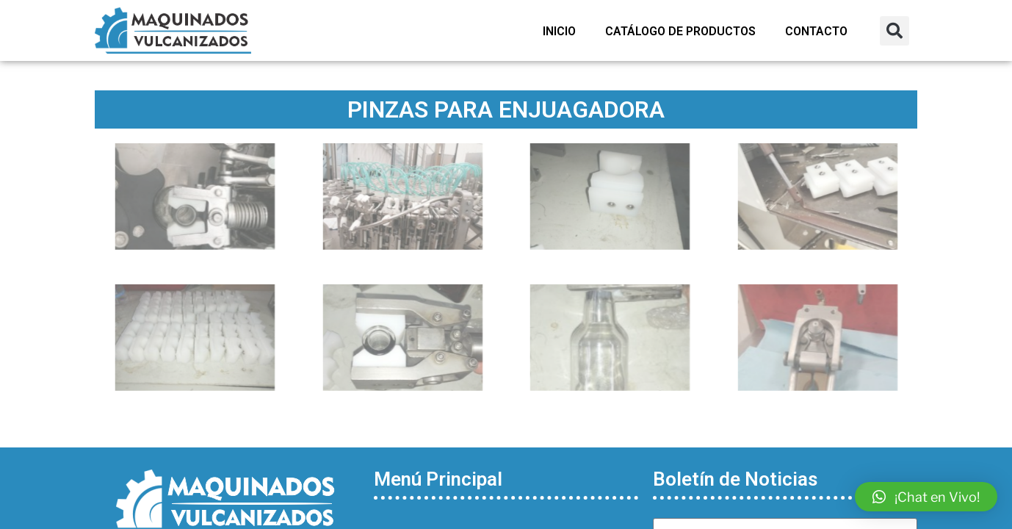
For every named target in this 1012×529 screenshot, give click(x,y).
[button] (894, 31)
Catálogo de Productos (680, 31)
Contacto (816, 31)
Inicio (559, 31)
